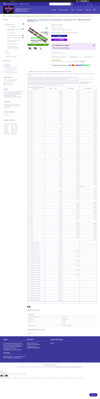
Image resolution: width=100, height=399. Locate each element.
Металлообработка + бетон (14, 35)
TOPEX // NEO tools (12, 44)
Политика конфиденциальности (75, 366)
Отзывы (7, 53)
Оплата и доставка (10, 56)
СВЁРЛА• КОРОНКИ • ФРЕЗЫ (14, 37)
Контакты (79, 9)
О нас (72, 9)
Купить (59, 35)
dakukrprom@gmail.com (11, 80)
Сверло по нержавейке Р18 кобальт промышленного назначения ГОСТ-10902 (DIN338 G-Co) (31, 16)
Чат (93, 395)
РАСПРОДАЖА (11, 33)
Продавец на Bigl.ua (50, 365)
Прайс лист (88, 9)
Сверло (31, 71)
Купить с (59, 39)
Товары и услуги (63, 9)
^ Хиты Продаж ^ (11, 26)
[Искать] (71, 4)
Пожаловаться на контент (60, 366)
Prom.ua (57, 364)
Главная (54, 9)
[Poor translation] (5, 376)
